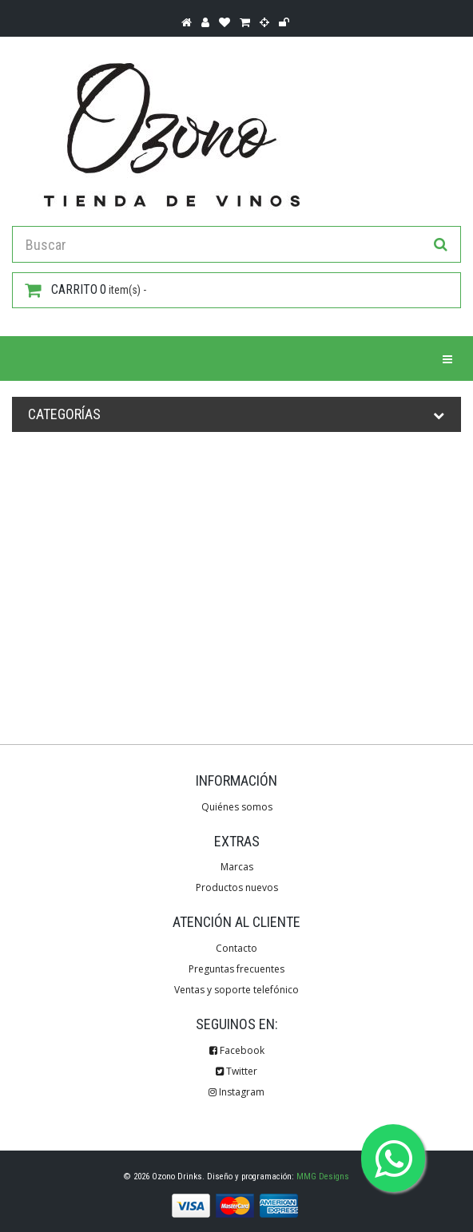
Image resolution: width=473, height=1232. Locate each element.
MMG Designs (322, 1176)
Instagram (236, 1092)
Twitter (236, 1071)
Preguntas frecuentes (236, 969)
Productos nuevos (237, 887)
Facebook (236, 1050)
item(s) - (85, 290)
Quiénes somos (236, 807)
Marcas (237, 866)
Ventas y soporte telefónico (236, 989)
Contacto (236, 948)
